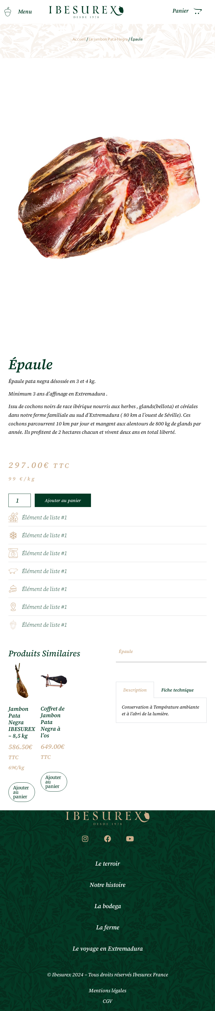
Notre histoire (107, 885)
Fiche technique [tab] (177, 690)
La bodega (107, 906)
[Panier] (197, 11)
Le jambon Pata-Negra (108, 38)
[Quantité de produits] (19, 500)
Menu (25, 11)
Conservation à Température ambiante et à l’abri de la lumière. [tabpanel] (160, 710)
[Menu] (7, 11)
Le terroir (107, 864)
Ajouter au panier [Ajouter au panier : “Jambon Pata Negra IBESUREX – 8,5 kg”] (21, 792)
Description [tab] (135, 690)
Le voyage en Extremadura (108, 949)
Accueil (79, 38)
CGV (107, 1001)
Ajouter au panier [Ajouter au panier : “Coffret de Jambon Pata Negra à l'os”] (53, 782)
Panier (180, 11)
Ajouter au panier (63, 500)
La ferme (107, 927)
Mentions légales (107, 990)
